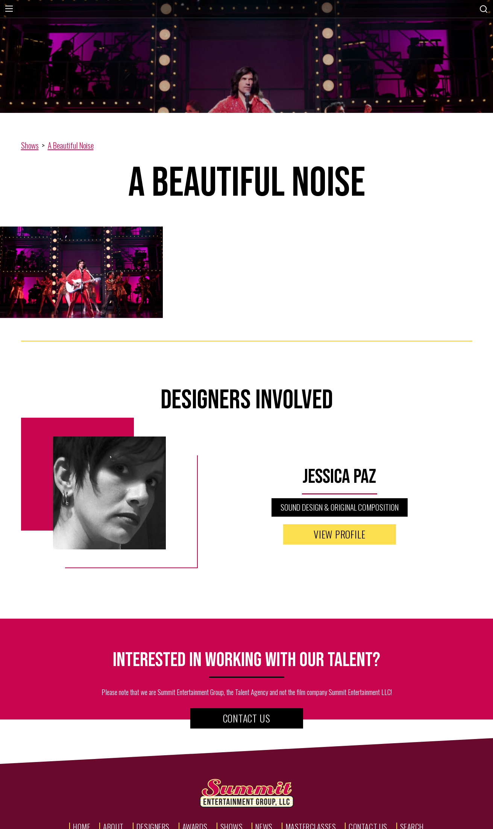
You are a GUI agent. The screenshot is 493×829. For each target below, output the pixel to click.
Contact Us (246, 718)
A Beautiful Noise (71, 145)
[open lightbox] (82, 272)
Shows (30, 145)
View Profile (339, 534)
